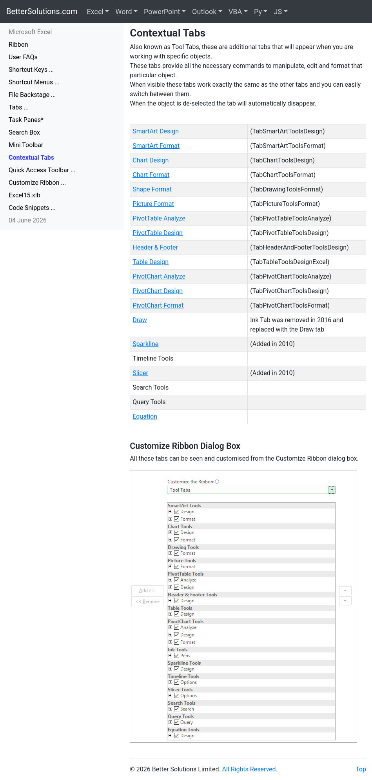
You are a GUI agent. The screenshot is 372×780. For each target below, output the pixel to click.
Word (123, 11)
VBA (235, 11)
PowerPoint (162, 11)
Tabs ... (19, 107)
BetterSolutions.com (42, 11)
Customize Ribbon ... (37, 182)
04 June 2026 (28, 220)
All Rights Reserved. (250, 769)
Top (361, 769)
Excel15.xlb (24, 195)
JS (278, 11)
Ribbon (18, 44)
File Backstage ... (32, 94)
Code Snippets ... (32, 207)
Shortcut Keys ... (31, 69)
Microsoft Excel (30, 32)
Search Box (24, 132)
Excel (95, 11)
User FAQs (23, 57)
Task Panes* (26, 120)
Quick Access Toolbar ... (42, 170)
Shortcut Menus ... (34, 82)
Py (258, 11)
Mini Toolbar (26, 145)
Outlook (204, 11)
